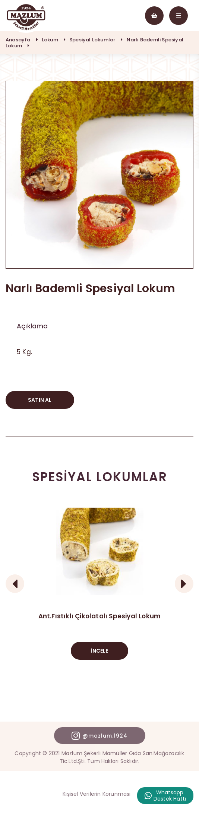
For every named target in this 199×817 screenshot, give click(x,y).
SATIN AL (40, 400)
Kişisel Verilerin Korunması (96, 794)
